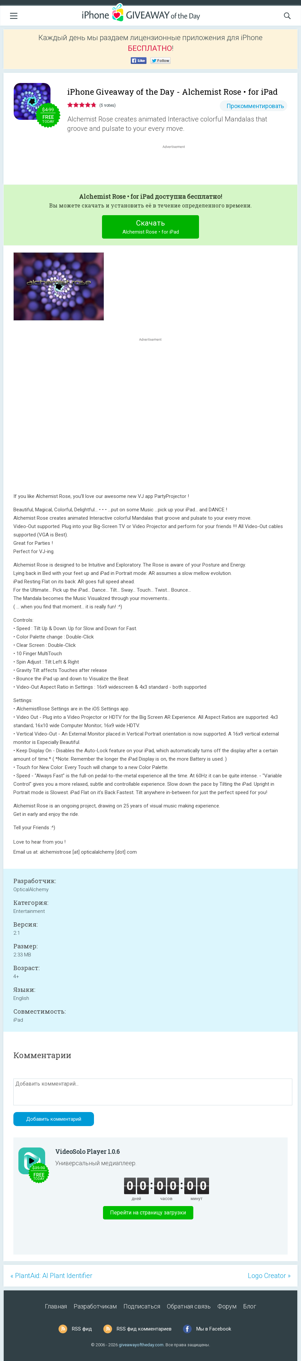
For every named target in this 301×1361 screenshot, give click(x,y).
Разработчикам (95, 1306)
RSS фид (82, 1329)
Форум (226, 1306)
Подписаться (141, 1306)
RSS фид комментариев (144, 1329)
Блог (249, 1306)
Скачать (150, 228)
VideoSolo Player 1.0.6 (87, 1151)
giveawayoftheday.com (141, 1344)
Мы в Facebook (213, 1329)
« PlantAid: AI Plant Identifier (51, 1276)
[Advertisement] (177, 166)
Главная (56, 1306)
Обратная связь (189, 1306)
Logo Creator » (269, 1276)
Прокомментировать (255, 105)
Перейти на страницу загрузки (148, 1212)
